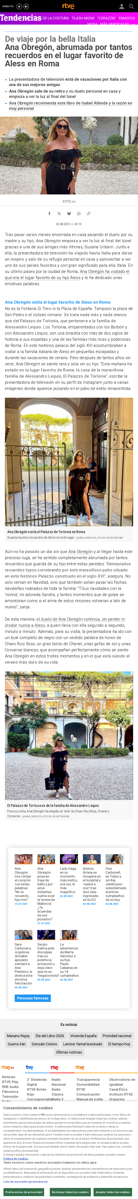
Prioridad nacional (117, 1036)
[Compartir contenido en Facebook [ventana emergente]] (49, 212)
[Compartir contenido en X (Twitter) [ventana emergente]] (59, 212)
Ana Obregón (80, 551)
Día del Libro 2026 (50, 1036)
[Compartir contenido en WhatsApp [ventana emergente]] (79, 212)
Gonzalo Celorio (44, 1044)
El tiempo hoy (119, 1044)
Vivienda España (83, 1036)
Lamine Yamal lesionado (82, 1044)
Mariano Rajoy (18, 1036)
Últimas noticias (69, 1052)
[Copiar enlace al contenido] (88, 212)
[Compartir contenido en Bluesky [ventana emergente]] (69, 212)
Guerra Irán (17, 1044)
